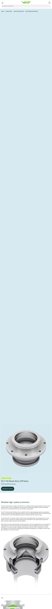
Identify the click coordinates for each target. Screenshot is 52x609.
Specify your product (8, 488)
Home (2, 11)
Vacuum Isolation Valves (19, 11)
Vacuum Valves (9, 11)
